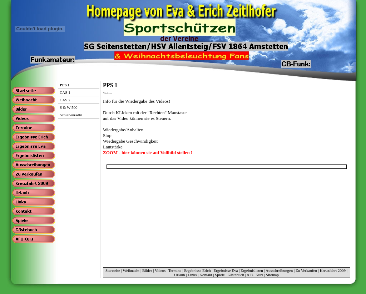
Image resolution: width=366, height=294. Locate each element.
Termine (175, 270)
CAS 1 (65, 92)
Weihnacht (131, 270)
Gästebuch (235, 275)
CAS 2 (65, 100)
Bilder (147, 270)
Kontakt (205, 275)
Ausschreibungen (279, 270)
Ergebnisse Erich (197, 270)
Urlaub (179, 275)
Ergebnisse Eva (225, 270)
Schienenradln (71, 115)
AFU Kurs (255, 275)
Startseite (112, 270)
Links (192, 275)
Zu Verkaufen (306, 270)
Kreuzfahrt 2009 (333, 270)
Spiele (220, 275)
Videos (160, 270)
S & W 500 (68, 107)
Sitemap (272, 275)
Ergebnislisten (252, 270)
